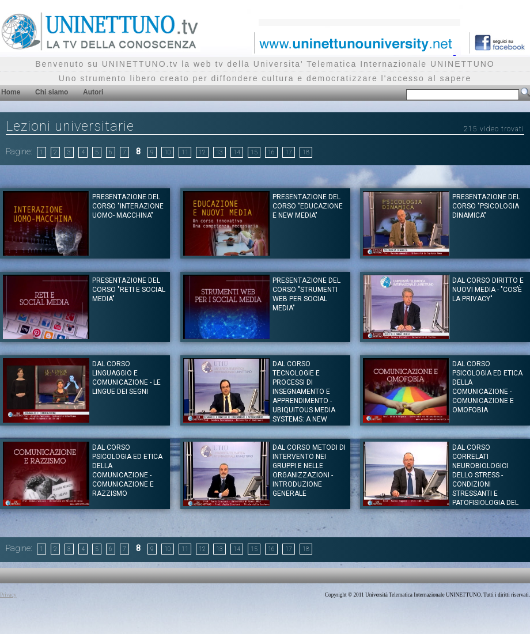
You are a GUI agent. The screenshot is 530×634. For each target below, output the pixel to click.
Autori (93, 92)
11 (184, 152)
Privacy (8, 595)
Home (10, 92)
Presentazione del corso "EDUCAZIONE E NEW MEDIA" (307, 206)
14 (236, 152)
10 (167, 152)
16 (271, 152)
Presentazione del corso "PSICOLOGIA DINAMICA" (486, 206)
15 (254, 152)
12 (202, 152)
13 (219, 152)
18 (305, 152)
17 (288, 152)
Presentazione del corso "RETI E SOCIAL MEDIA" (128, 289)
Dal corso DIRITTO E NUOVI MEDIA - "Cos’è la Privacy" (488, 289)
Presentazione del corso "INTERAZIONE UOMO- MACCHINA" (128, 206)
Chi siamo (51, 92)
